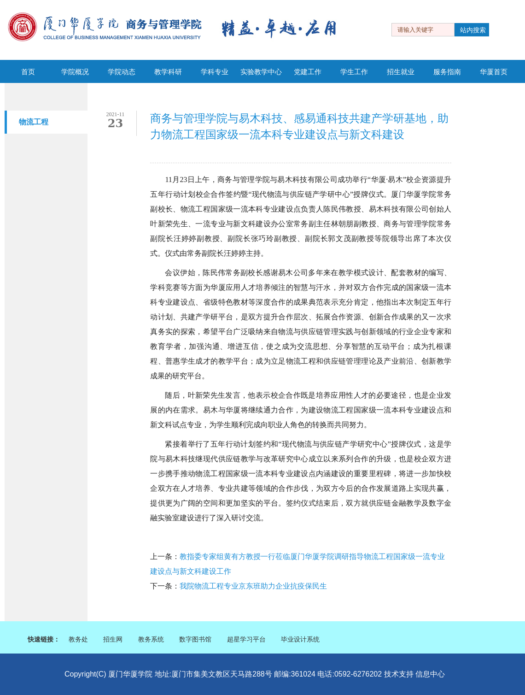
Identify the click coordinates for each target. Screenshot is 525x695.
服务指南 (447, 72)
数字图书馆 (195, 639)
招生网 (112, 639)
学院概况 (75, 72)
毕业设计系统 (300, 639)
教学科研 (168, 72)
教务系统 (151, 639)
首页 (28, 72)
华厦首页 (494, 72)
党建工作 (307, 72)
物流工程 (33, 122)
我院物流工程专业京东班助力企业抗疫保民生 (253, 586)
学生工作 (354, 72)
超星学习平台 (246, 639)
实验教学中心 (261, 72)
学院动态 (121, 72)
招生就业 (400, 72)
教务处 (78, 639)
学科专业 (214, 72)
